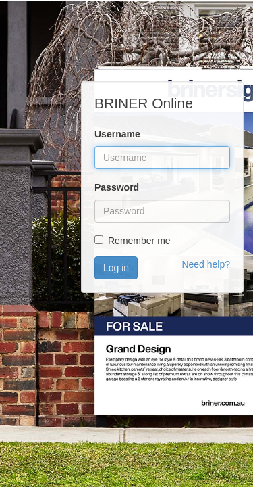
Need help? (205, 264)
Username (117, 134)
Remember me (139, 240)
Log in (116, 267)
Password (116, 187)
